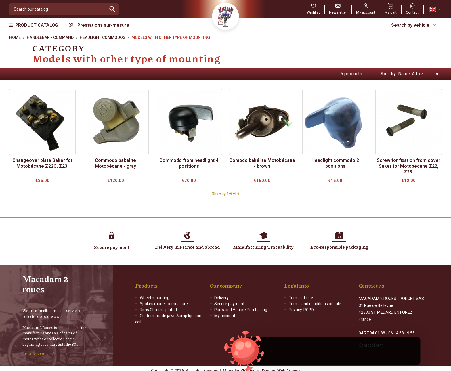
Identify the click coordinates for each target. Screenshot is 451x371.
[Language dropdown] (435, 9)
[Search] (58, 9)
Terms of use (301, 298)
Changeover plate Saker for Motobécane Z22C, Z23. (42, 163)
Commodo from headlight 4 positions (188, 163)
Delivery (221, 298)
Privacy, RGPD (301, 310)
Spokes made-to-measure (164, 304)
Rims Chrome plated (158, 310)
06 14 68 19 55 (401, 328)
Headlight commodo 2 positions (335, 163)
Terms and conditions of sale (315, 304)
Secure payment (229, 304)
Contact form (371, 340)
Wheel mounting (154, 298)
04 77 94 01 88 (372, 328)
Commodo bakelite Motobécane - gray (115, 163)
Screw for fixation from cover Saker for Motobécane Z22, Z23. (408, 166)
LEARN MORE (35, 351)
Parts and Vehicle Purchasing (240, 310)
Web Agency (288, 366)
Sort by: (389, 74)
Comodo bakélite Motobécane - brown (262, 163)
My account (224, 316)
